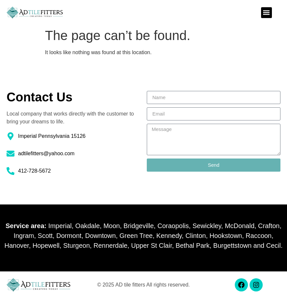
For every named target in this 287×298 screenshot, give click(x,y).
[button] (266, 12)
